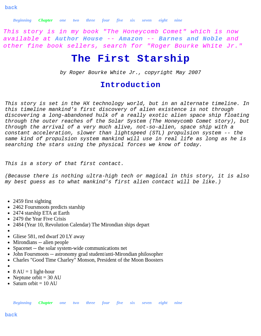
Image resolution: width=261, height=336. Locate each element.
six (132, 20)
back (11, 8)
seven (147, 20)
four (106, 20)
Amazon (131, 38)
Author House (79, 38)
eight (163, 20)
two (76, 20)
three (90, 20)
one (63, 20)
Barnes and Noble (191, 38)
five (120, 20)
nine (178, 20)
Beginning (22, 20)
